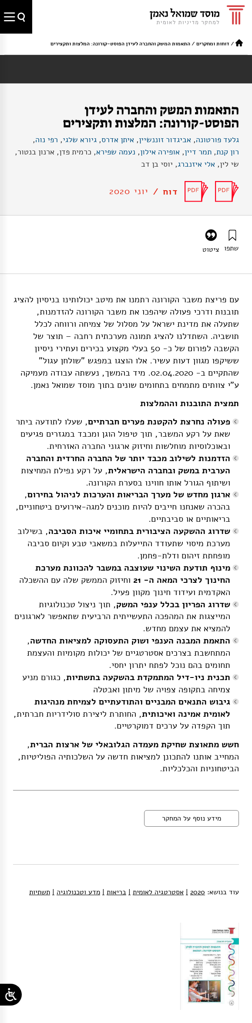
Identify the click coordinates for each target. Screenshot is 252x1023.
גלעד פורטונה (217, 139)
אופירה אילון (160, 152)
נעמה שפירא (115, 152)
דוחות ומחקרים (212, 43)
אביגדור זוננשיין (165, 139)
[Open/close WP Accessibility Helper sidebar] (11, 995)
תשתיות (39, 892)
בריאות (114, 892)
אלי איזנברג (196, 164)
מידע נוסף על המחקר (191, 818)
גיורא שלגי (80, 139)
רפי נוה (46, 139)
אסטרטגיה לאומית (156, 892)
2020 (195, 892)
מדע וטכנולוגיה (76, 892)
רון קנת (227, 152)
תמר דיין (198, 152)
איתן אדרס (117, 139)
